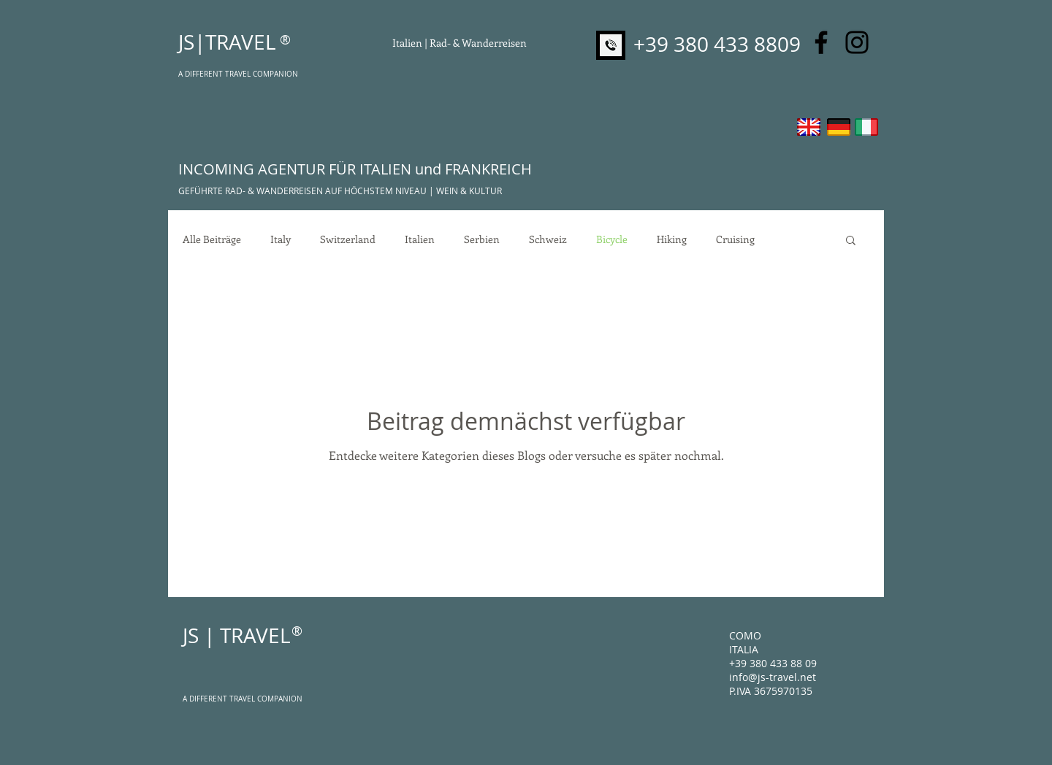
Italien (420, 239)
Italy (280, 239)
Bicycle (612, 239)
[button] (851, 241)
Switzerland (348, 239)
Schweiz (548, 239)
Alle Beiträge (212, 239)
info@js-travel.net (772, 677)
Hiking (672, 239)
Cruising (735, 239)
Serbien (482, 239)
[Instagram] (857, 42)
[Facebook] (821, 42)
